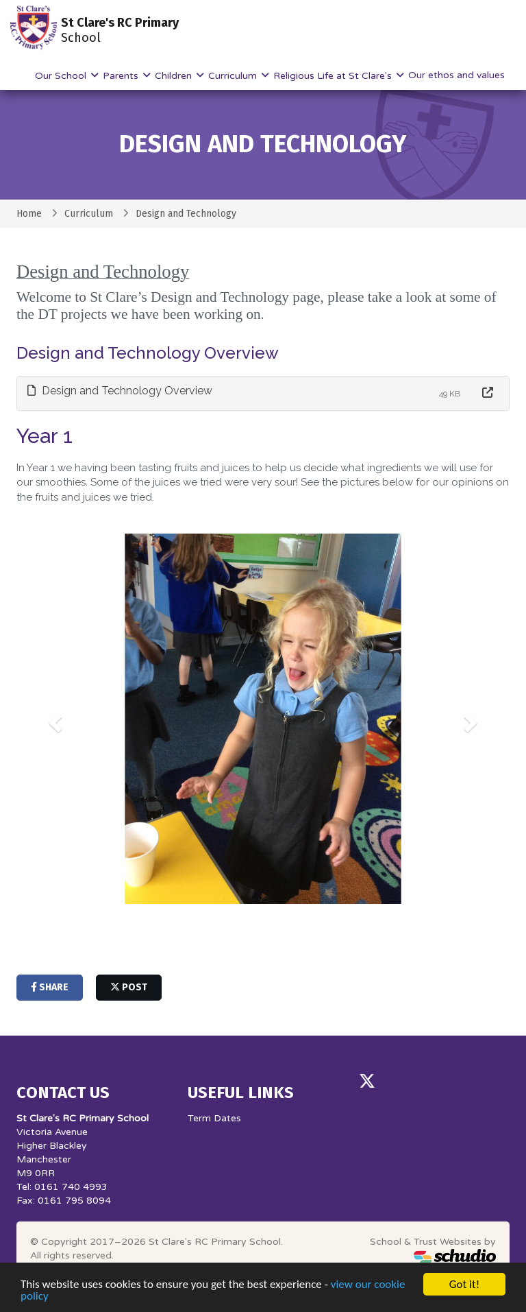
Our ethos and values (456, 75)
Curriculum (234, 76)
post (128, 987)
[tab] (263, 393)
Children (175, 76)
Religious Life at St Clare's (333, 76)
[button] (53, 719)
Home (29, 213)
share (49, 987)
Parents (122, 76)
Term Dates (214, 1118)
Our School (62, 76)
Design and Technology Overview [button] (119, 390)
